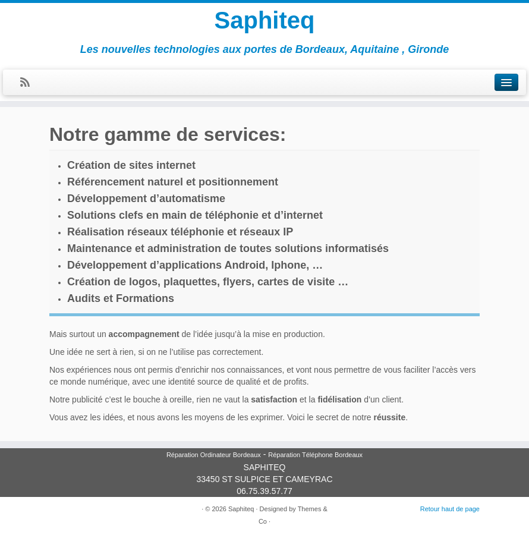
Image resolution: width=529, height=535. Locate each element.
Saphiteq (265, 20)
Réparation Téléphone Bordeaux (315, 454)
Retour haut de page (450, 508)
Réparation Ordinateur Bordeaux (213, 454)
